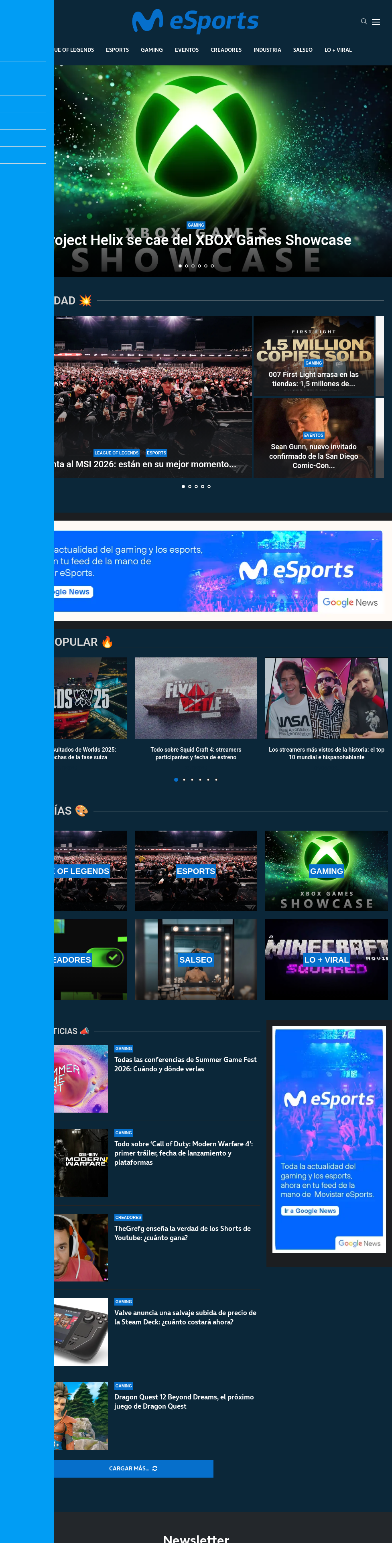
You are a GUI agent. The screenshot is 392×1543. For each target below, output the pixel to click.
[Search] (364, 22)
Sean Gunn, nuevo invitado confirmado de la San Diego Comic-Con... (313, 456)
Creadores (226, 49)
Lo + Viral (338, 49)
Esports (117, 49)
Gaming (152, 49)
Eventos (187, 49)
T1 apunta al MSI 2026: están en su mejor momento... (130, 464)
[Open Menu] (376, 22)
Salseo (303, 49)
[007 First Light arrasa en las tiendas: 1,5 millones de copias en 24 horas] (314, 356)
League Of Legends (67, 49)
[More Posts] (133, 1469)
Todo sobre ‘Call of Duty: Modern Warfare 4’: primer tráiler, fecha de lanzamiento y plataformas (183, 1160)
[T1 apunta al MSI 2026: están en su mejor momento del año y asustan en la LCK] (130, 397)
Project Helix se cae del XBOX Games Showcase (196, 240)
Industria (267, 49)
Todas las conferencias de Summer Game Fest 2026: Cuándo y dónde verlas (185, 1064)
